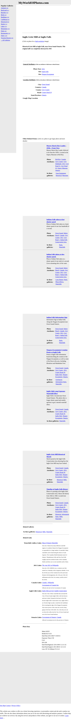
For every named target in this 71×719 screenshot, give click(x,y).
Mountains (5, 28)
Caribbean (5, 19)
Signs (4, 35)
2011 (43, 69)
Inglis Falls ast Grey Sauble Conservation (54, 591)
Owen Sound (46, 84)
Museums (65, 175)
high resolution (39, 41)
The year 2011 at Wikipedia (50, 565)
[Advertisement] (46, 19)
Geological (59, 379)
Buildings (5, 17)
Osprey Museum (62, 168)
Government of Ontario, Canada (51, 617)
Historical (59, 175)
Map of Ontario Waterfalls (50, 543)
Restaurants (5, 33)
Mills (65, 480)
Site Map (2, 705)
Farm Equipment (61, 173)
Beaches (4, 12)
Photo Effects (60, 282)
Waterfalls (62, 247)
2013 (63, 164)
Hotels (4, 24)
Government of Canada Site (50, 585)
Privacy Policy (16, 705)
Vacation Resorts (7, 38)
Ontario (44, 95)
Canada (44, 87)
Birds (3, 15)
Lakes (4, 26)
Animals (4, 8)
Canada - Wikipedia (48, 582)
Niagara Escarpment (48, 74)
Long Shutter (59, 279)
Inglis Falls (45, 71)
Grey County (46, 90)
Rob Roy (58, 159)
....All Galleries (5, 40)
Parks (60, 245)
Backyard (5, 10)
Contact (8, 705)
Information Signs (61, 382)
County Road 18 (47, 92)
